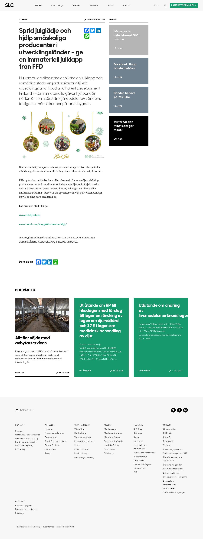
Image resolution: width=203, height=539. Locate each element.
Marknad (138, 441)
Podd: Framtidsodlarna (56, 441)
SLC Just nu (109, 449)
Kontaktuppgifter (23, 506)
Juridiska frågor (111, 445)
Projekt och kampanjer (144, 453)
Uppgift (166, 437)
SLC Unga (108, 453)
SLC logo (138, 433)
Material (94, 5)
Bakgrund (168, 441)
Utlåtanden (85, 371)
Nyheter (23, 20)
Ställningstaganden (172, 465)
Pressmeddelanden (54, 433)
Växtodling (79, 429)
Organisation (169, 429)
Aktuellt (38, 5)
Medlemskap (110, 429)
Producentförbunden (173, 469)
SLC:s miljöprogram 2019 (175, 453)
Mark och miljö (81, 453)
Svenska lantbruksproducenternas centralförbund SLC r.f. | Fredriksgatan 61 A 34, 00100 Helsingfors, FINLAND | (27, 440)
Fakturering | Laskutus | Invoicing (26, 511)
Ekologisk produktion (84, 441)
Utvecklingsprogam (172, 449)
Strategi (167, 445)
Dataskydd (139, 461)
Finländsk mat (81, 449)
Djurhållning (80, 433)
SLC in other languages (174, 492)
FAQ (136, 472)
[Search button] (165, 5)
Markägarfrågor (112, 437)
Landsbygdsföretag (84, 458)
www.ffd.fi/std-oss (29, 215)
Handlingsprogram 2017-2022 (172, 459)
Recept (48, 453)
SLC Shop (138, 429)
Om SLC (110, 5)
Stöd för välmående (113, 441)
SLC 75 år (167, 433)
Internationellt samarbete (170, 487)
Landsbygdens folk (183, 5)
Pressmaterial (140, 457)
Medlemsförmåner (113, 433)
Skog (76, 445)
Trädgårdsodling (82, 437)
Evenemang (51, 437)
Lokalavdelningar (171, 473)
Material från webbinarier (140, 447)
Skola (136, 437)
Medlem (77, 5)
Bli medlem (168, 481)
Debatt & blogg (52, 445)
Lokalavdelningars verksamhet (142, 466)
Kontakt (126, 5)
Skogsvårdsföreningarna (175, 477)
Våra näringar (57, 5)
